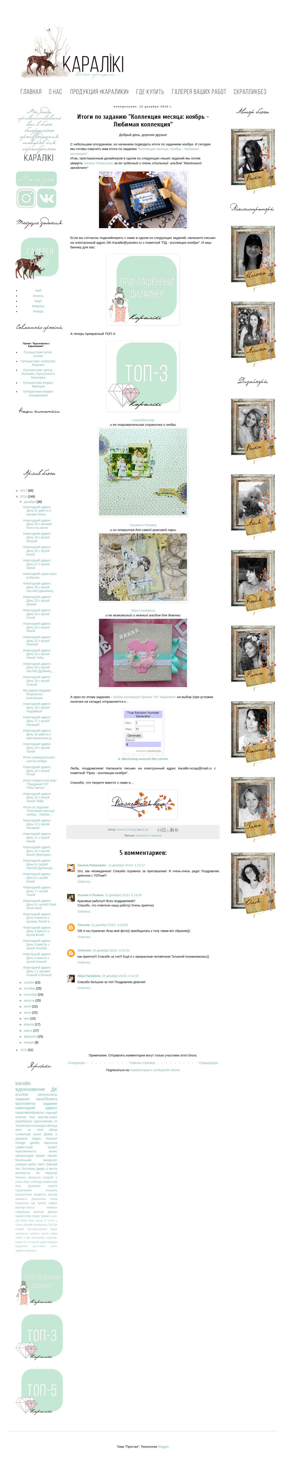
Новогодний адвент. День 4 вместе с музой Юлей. (37, 931)
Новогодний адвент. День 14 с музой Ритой (37, 770)
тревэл (45, 1216)
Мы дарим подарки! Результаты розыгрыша (37, 694)
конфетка (40, 1194)
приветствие (23, 1216)
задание (50, 1103)
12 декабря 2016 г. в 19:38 (123, 895)
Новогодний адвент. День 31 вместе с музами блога (37, 510)
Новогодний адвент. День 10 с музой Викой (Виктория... (38, 850)
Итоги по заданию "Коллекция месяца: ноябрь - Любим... (39, 810)
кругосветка (25, 1103)
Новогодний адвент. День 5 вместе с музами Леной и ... (38, 917)
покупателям (23, 1194)
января (29, 1042)
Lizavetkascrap (143, 420)
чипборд (36, 1181)
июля (28, 1006)
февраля (30, 1036)
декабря (30, 502)
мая (27, 1018)
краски (45, 1233)
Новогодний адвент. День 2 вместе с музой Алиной (37, 957)
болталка (28, 1168)
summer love (25, 1117)
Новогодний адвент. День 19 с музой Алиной (37, 680)
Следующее (76, 1063)
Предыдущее (208, 1063)
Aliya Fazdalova (143, 610)
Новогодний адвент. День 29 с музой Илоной (37, 537)
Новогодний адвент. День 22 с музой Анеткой (37, 640)
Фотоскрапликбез (37, 1229)
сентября (31, 994)
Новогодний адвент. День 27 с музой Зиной (37, 564)
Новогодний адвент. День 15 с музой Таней (37, 747)
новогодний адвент (36, 1108)
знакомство (21, 1233)
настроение (37, 1237)
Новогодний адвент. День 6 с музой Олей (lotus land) (39, 904)
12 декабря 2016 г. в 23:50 (109, 925)
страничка (21, 1203)
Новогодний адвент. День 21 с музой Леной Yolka (37, 654)
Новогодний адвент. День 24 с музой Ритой (37, 613)
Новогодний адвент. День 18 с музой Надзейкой (37, 707)
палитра (38, 1211)
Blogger (163, 1446)
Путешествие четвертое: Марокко (38, 363)
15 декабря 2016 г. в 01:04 (111, 950)
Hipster (52, 1155)
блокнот (51, 1138)
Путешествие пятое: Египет (38, 354)
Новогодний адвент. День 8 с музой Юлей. (37, 877)
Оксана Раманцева (92, 865)
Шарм (54, 1229)
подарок (52, 1242)
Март (38, 301)
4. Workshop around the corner (143, 759)
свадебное (21, 1246)
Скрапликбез (23, 1190)
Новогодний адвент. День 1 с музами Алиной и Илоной (37, 971)
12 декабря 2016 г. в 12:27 (126, 865)
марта (28, 1030)
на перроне (46, 1173)
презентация (24, 1155)
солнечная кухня (28, 1134)
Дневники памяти (42, 1186)
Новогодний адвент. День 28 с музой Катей (37, 550)
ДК (54, 1089)
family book (27, 1220)
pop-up (39, 1220)
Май (38, 290)
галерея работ (25, 1164)
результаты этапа (44, 1198)
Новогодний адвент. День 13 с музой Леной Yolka (37, 797)
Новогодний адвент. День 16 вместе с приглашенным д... (38, 734)
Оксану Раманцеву (98, 163)
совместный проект (36, 1147)
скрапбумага (46, 1099)
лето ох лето (29, 1130)
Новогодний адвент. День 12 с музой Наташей (37, 824)
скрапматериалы (29, 1112)
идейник (35, 1233)
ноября (29, 982)
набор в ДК (22, 1237)
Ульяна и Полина (143, 525)
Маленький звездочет (36, 1160)
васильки (50, 1142)
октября (30, 988)
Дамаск (52, 1211)
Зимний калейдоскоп (36, 1224)
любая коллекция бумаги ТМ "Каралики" (144, 697)
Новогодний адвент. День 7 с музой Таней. (37, 891)
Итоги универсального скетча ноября (39, 759)
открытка (51, 1190)
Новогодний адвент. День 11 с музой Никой (37, 837)
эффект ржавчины (25, 1250)
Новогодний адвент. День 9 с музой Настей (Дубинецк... (39, 864)
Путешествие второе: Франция (38, 384)
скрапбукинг (24, 1121)
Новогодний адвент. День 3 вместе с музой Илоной (37, 944)
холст (54, 1246)
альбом (21, 1094)
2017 (24, 490)
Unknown (84, 950)
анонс (53, 1151)
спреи (36, 1216)
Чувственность (26, 1151)
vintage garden (27, 1142)
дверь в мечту (46, 1168)
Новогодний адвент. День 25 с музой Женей (37, 600)
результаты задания (148, 835)
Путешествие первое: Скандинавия (38, 393)
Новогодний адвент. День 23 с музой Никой (37, 627)
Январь (38, 311)
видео (36, 1138)
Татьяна (83, 925)
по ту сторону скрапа (35, 1242)
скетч (41, 1164)
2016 (24, 496)
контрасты (22, 1173)
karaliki (23, 1083)
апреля (29, 1024)
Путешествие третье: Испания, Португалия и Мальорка (38, 373)
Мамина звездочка (28, 1177)
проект (40, 1155)
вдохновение (30, 1089)
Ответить (84, 881)
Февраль (38, 306)
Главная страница (142, 1063)
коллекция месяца (44, 1125)
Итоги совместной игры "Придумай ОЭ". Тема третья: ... (40, 784)
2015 (24, 1050)
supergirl (51, 1112)
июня (28, 1012)
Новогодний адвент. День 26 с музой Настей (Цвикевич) (38, 587)
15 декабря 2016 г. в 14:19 (120, 976)
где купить (38, 1203)
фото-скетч (39, 1246)
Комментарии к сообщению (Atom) (155, 1070)
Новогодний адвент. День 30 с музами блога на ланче (37, 524)
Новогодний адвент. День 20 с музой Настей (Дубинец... (38, 667)
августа (29, 1000)
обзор (53, 1130)
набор (53, 1233)
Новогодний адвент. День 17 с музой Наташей (37, 720)
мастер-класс (47, 1117)
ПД (50, 1224)
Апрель (38, 296)
